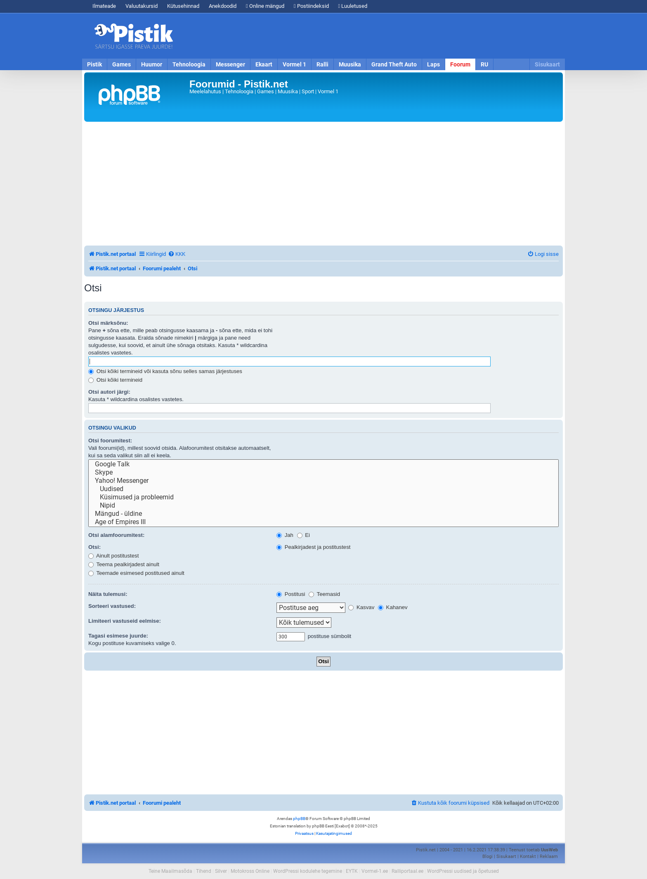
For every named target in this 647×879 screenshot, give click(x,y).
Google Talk (323, 464)
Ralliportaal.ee (407, 871)
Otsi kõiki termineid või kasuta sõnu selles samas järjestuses (165, 371)
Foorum (460, 64)
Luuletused (353, 6)
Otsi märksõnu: (108, 323)
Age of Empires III (323, 522)
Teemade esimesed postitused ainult (136, 573)
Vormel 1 (294, 64)
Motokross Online (250, 871)
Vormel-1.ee (374, 871)
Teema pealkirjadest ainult (123, 564)
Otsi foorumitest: (110, 440)
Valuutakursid (141, 6)
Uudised (323, 489)
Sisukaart (547, 64)
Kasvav (361, 607)
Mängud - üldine (323, 514)
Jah (284, 535)
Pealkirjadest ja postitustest (313, 547)
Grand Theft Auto (394, 64)
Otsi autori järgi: (109, 392)
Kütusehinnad (183, 6)
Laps (433, 64)
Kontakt (528, 856)
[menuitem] (176, 254)
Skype (323, 472)
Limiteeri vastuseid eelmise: (124, 621)
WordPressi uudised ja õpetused (463, 871)
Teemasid (324, 594)
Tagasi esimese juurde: (118, 636)
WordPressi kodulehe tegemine (307, 871)
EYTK (352, 871)
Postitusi (290, 594)
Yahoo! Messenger (323, 481)
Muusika (350, 64)
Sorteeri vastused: (112, 606)
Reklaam (549, 856)
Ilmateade (104, 6)
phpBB (299, 818)
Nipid (323, 505)
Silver (221, 871)
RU (484, 64)
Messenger (230, 64)
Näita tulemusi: (108, 594)
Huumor (151, 64)
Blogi (487, 856)
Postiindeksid (311, 6)
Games (121, 64)
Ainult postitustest (113, 556)
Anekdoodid (222, 6)
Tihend (203, 871)
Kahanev (393, 607)
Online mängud (265, 6)
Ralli (322, 64)
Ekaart (263, 64)
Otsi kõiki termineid (115, 380)
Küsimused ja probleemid (323, 497)
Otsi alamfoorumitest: (116, 535)
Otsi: (94, 547)
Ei (303, 535)
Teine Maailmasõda (170, 871)
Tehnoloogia (188, 64)
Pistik (94, 64)
